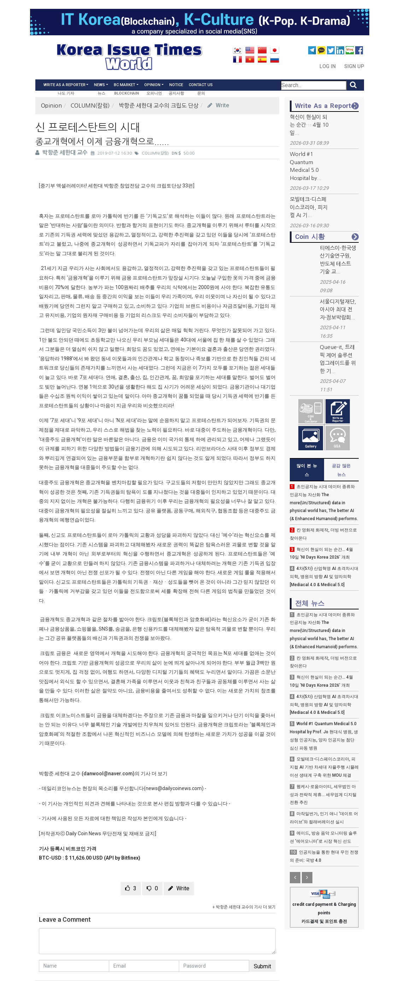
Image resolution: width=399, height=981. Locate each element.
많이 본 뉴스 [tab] (307, 470)
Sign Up (354, 67)
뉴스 (101, 93)
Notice (176, 85)
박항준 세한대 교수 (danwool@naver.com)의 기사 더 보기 (103, 773)
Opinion (51, 105)
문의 (201, 93)
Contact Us (201, 85)
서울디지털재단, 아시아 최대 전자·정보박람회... (338, 309)
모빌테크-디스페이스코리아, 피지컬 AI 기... (309, 207)
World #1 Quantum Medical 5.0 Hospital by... (305, 166)
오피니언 (154, 93)
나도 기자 (66, 93)
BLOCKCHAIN (126, 93)
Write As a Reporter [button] (64, 85)
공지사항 (176, 93)
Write (218, 105)
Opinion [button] (152, 85)
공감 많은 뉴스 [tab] (341, 470)
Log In (328, 67)
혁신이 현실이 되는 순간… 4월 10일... (309, 125)
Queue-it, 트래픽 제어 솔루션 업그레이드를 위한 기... (338, 359)
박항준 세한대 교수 (62, 152)
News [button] (99, 85)
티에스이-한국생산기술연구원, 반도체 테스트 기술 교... (338, 260)
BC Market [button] (124, 85)
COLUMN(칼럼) (90, 105)
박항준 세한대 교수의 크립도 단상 (159, 105)
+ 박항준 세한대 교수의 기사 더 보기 (244, 907)
